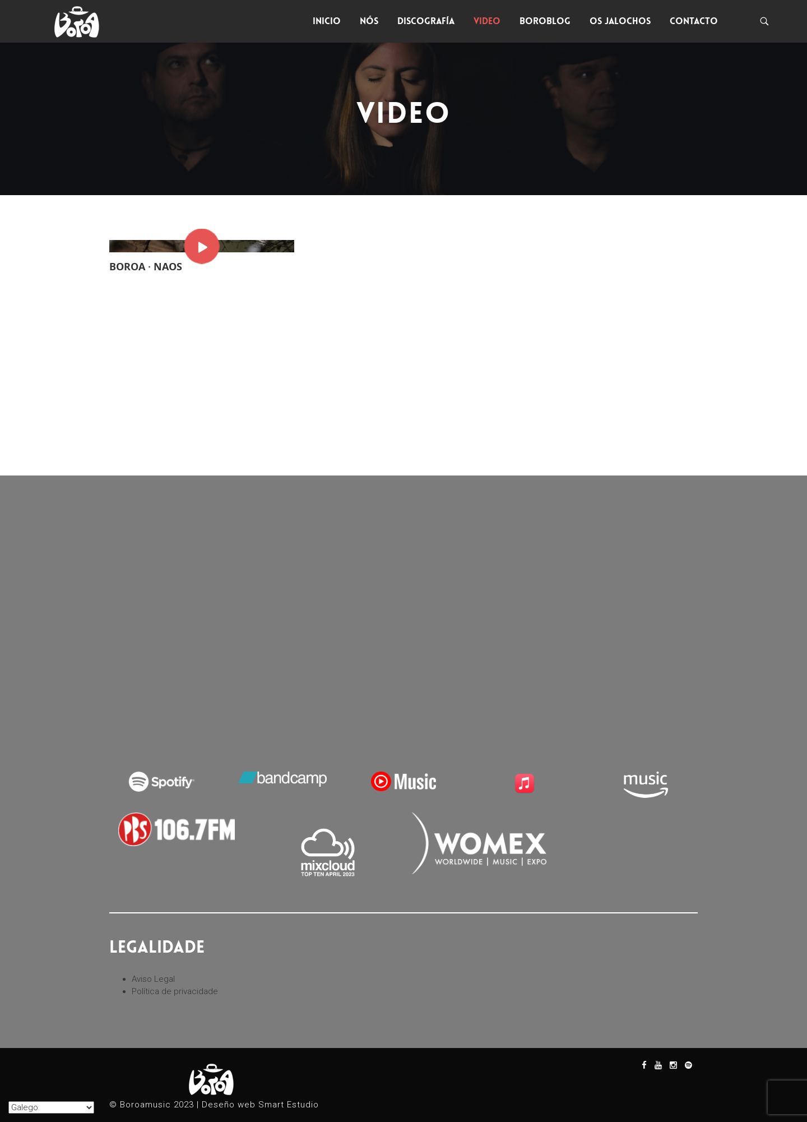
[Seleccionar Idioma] (51, 1107)
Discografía (425, 21)
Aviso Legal (153, 979)
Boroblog (545, 21)
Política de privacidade (175, 991)
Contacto (694, 21)
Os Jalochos (620, 21)
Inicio (327, 21)
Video (487, 21)
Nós (369, 21)
